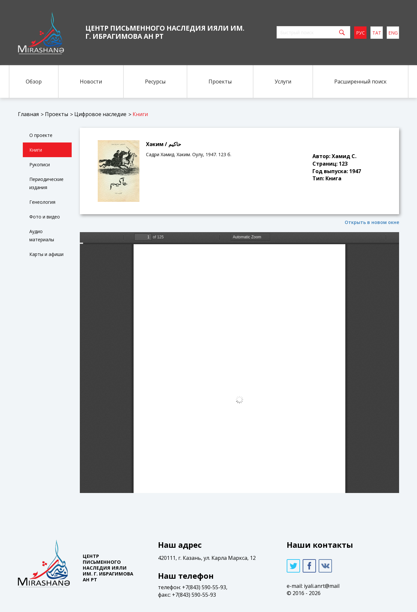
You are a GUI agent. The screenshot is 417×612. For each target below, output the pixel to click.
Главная (28, 114)
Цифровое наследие (100, 114)
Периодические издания (46, 183)
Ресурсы (155, 81)
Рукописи (39, 164)
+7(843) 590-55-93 (204, 587)
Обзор (34, 81)
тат (376, 33)
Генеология (42, 202)
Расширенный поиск (360, 81)
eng (393, 33)
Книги (140, 114)
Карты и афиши (46, 254)
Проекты (220, 81)
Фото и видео (44, 217)
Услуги (283, 81)
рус (360, 33)
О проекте (40, 135)
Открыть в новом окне (372, 222)
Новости (91, 81)
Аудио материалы (41, 235)
